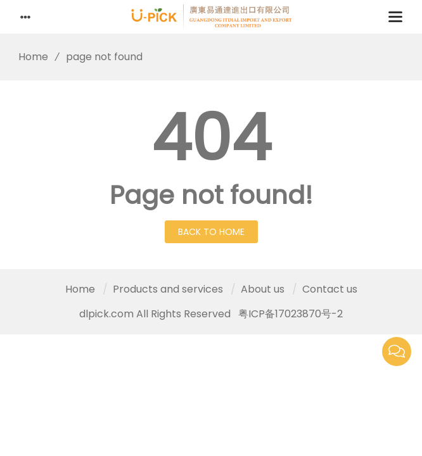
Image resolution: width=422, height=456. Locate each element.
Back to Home (211, 231)
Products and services (168, 289)
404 (211, 138)
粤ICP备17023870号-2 (290, 314)
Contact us (329, 289)
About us (263, 289)
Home (29, 56)
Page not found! (211, 195)
